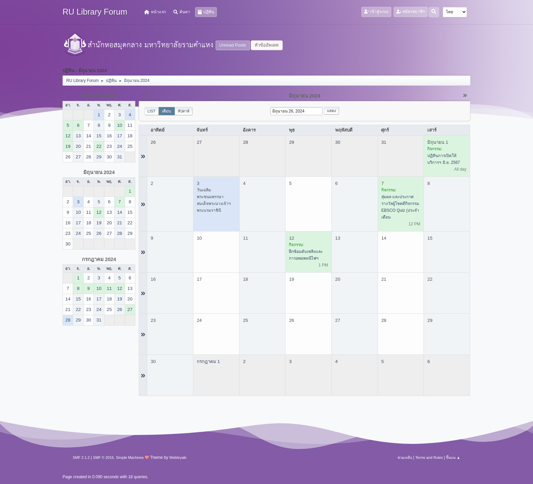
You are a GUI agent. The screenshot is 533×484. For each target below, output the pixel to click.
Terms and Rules (429, 457)
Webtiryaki (177, 457)
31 (383, 142)
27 (199, 142)
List (152, 111)
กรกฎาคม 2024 (99, 259)
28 (245, 142)
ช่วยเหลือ (404, 457)
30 (337, 142)
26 (153, 142)
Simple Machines (130, 457)
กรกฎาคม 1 (208, 361)
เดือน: (167, 111)
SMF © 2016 (103, 457)
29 (291, 142)
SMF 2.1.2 (81, 457)
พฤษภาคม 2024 (99, 96)
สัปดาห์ (183, 111)
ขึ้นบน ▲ (453, 457)
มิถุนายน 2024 (99, 172)
